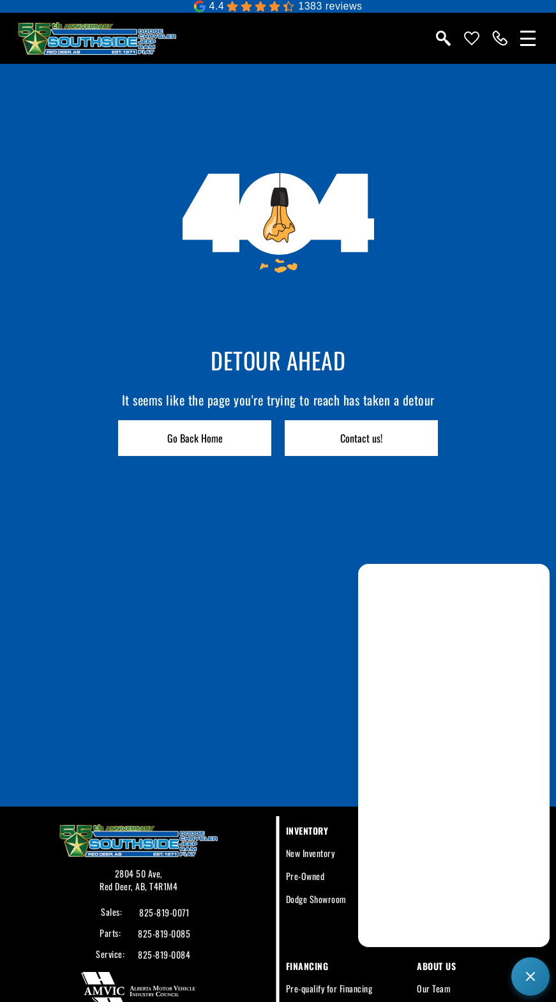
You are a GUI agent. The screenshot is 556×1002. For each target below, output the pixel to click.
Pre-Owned (305, 876)
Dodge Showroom (316, 899)
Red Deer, (117, 886)
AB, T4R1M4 (156, 886)
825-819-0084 (164, 954)
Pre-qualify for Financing (329, 988)
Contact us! (361, 438)
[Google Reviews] (277, 6)
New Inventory (310, 853)
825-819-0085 (164, 933)
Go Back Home (195, 438)
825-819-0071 (164, 912)
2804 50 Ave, (139, 873)
